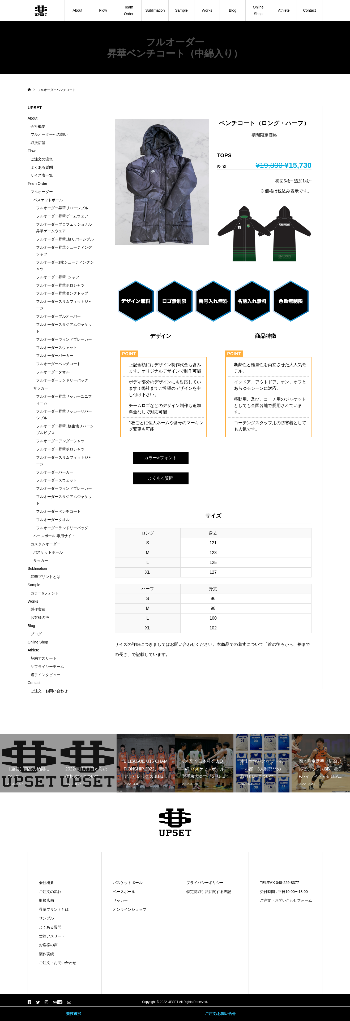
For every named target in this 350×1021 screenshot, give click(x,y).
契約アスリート (44, 658)
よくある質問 (160, 478)
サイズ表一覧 (42, 175)
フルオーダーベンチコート (58, 364)
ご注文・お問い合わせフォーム (286, 900)
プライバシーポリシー (205, 882)
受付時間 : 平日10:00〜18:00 (284, 891)
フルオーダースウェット (56, 347)
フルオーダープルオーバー (58, 316)
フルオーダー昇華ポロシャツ (60, 285)
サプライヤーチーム (47, 666)
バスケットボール (48, 200)
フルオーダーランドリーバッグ (62, 380)
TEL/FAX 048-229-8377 (279, 882)
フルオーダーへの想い (49, 134)
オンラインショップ (129, 909)
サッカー (40, 388)
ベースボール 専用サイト (54, 536)
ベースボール (124, 891)
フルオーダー (42, 192)
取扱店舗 (38, 143)
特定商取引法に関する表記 (208, 891)
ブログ (36, 634)
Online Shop (258, 10)
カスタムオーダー (45, 544)
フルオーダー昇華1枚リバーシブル (65, 239)
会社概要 (38, 126)
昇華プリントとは (45, 577)
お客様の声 (40, 617)
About (77, 10)
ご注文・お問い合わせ (49, 691)
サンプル (46, 918)
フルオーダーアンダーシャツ (60, 441)
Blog (232, 10)
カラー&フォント (160, 457)
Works (207, 10)
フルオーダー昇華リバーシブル (62, 208)
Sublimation (155, 10)
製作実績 (38, 609)
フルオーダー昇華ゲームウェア (62, 216)
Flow (103, 10)
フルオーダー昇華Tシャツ (57, 277)
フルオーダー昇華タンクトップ (62, 293)
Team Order (129, 10)
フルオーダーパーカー (54, 355)
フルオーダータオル (53, 372)
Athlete (284, 10)
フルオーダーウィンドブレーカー (64, 339)
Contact (309, 10)
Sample (181, 10)
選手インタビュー (45, 675)
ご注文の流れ (42, 159)
